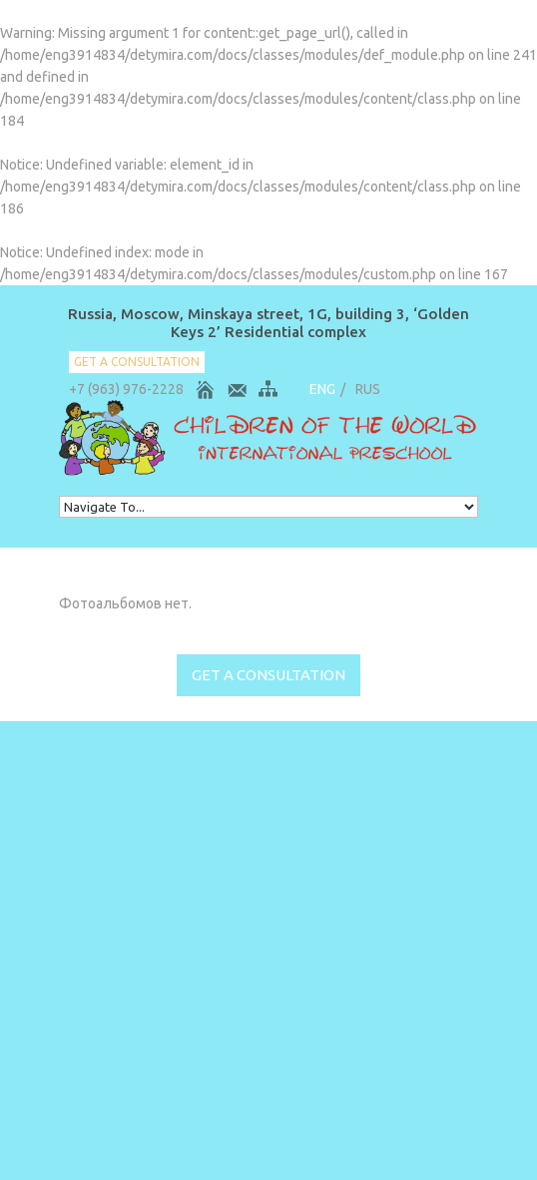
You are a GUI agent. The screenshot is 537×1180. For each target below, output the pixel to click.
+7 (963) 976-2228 (126, 389)
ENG (322, 389)
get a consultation (137, 361)
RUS (367, 389)
